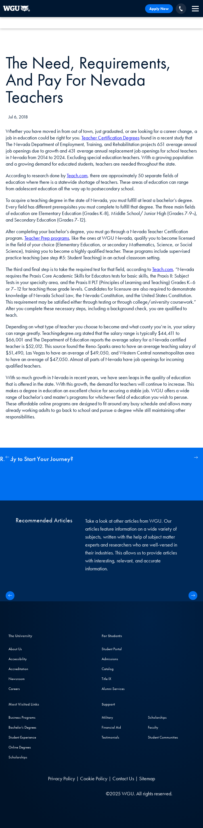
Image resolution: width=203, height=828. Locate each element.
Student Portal (112, 648)
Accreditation (18, 668)
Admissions (110, 658)
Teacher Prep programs (46, 238)
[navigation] (195, 8)
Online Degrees (20, 747)
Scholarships (18, 757)
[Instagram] (58, 793)
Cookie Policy (93, 778)
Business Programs (22, 717)
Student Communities (163, 737)
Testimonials (110, 737)
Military (107, 717)
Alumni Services (113, 688)
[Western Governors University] (16, 8)
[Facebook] (47, 793)
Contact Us (123, 778)
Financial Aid (111, 727)
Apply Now (159, 8)
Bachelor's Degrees (22, 727)
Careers (14, 688)
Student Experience (22, 737)
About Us (15, 648)
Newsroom (17, 678)
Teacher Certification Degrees (110, 137)
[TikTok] (81, 793)
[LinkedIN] (36, 793)
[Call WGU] (181, 8)
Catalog (108, 668)
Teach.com (77, 175)
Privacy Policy (61, 778)
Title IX (106, 678)
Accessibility (18, 658)
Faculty (153, 727)
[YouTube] (70, 793)
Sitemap (147, 778)
